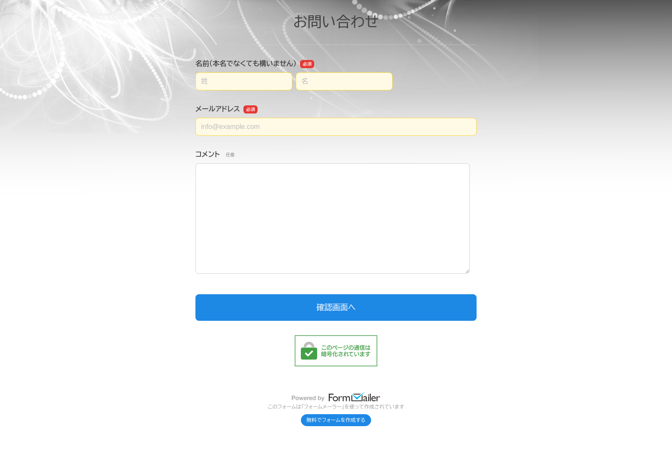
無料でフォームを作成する (336, 420)
